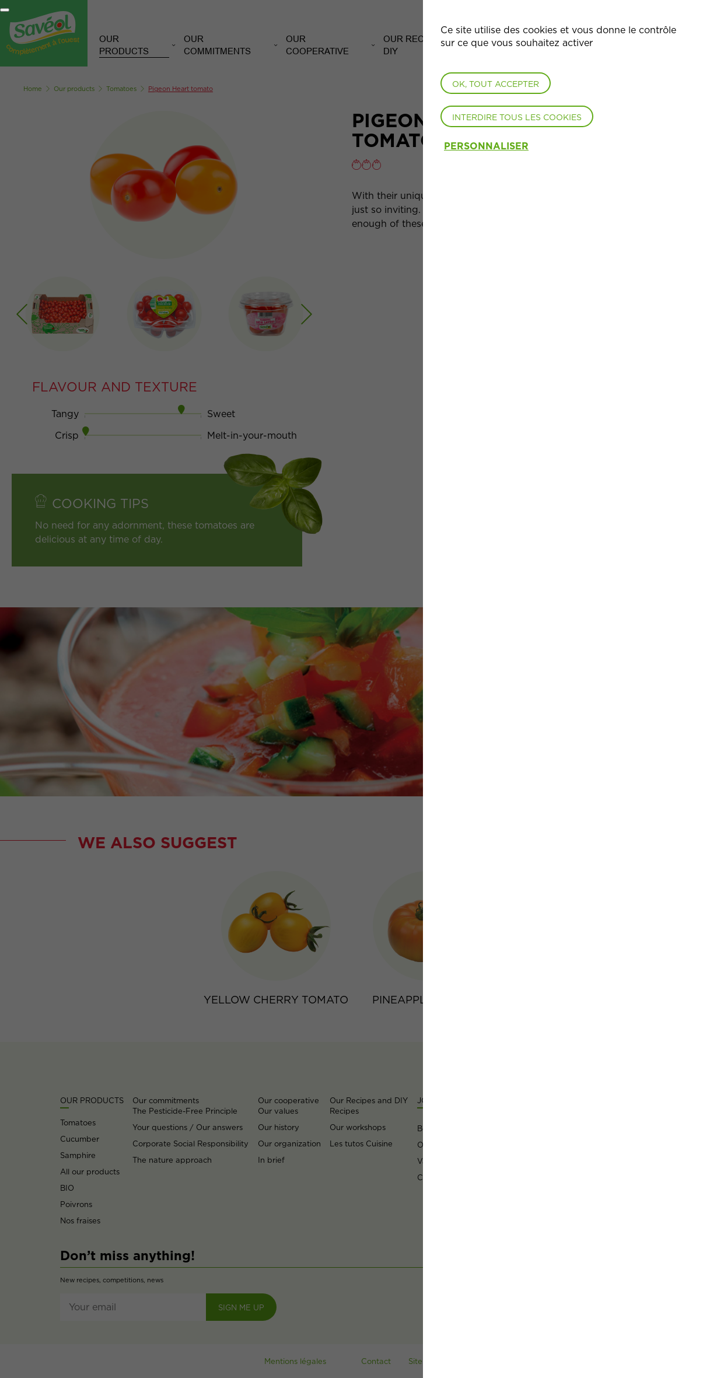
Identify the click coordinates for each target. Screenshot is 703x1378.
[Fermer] (4, 10)
